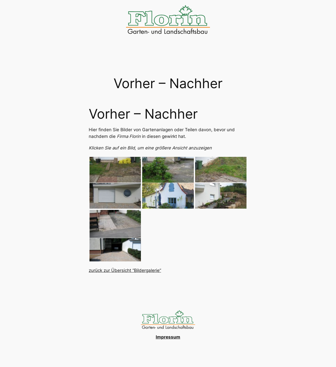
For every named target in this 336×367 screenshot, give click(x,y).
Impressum (168, 337)
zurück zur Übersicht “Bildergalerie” (125, 270)
